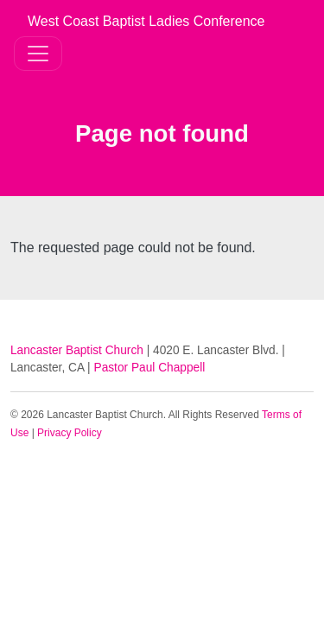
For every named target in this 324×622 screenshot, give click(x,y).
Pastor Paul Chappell (150, 367)
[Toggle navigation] (38, 53)
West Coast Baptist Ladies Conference (146, 21)
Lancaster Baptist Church (76, 350)
